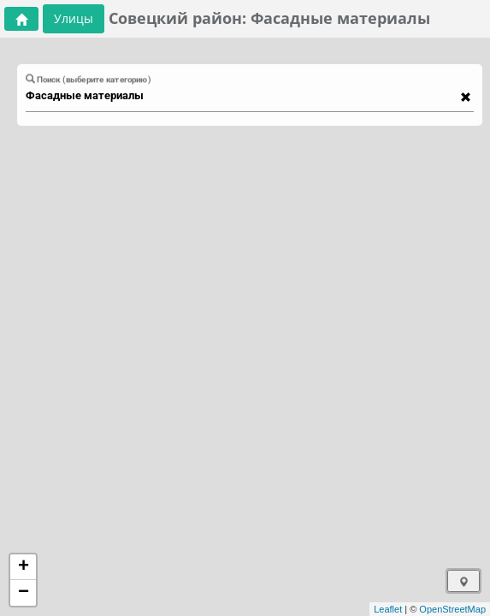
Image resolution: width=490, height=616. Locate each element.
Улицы (73, 18)
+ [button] (23, 567)
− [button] (23, 593)
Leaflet (388, 609)
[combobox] (242, 96)
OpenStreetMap (452, 609)
